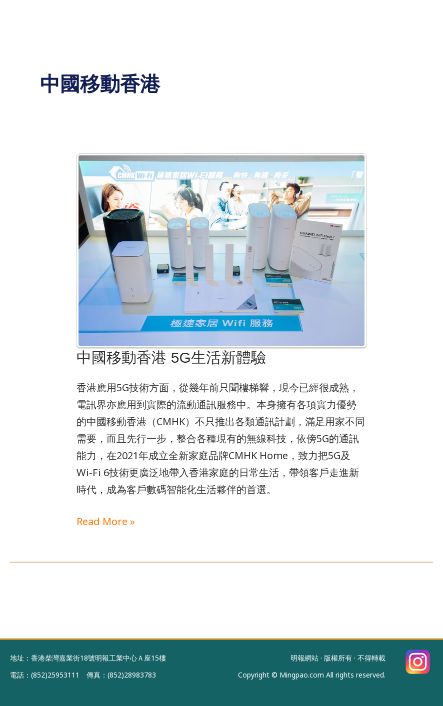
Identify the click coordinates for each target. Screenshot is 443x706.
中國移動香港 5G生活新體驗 (171, 357)
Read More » (105, 520)
